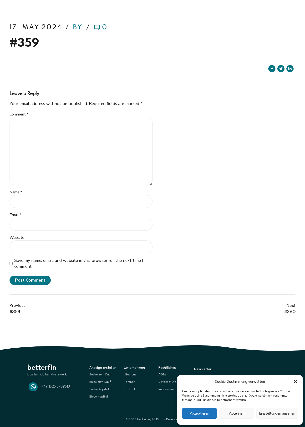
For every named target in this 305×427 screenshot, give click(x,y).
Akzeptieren (199, 413)
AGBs (162, 374)
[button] (295, 381)
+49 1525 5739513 (55, 387)
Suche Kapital (99, 389)
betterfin (25, 9)
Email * (15, 214)
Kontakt (129, 389)
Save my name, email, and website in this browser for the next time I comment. (78, 263)
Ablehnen (236, 413)
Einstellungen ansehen (277, 413)
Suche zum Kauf (100, 374)
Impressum (166, 389)
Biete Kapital (98, 396)
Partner (129, 382)
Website (17, 237)
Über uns (130, 374)
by (79, 27)
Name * (16, 192)
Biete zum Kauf (100, 382)
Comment (19, 114)
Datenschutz (167, 382)
